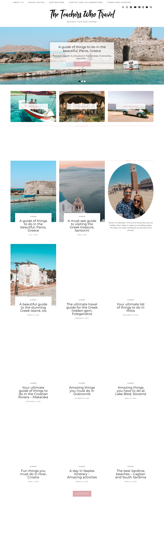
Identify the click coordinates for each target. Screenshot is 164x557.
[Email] (147, 7)
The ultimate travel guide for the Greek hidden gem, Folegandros (82, 309)
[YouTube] (135, 7)
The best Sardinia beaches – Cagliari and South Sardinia (130, 474)
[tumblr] (143, 7)
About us (18, 2)
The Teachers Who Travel (82, 14)
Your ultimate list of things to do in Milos (131, 307)
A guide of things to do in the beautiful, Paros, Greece (82, 49)
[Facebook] (139, 7)
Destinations (56, 2)
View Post (82, 64)
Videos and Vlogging (119, 2)
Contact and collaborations (86, 2)
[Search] (151, 7)
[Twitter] (123, 7)
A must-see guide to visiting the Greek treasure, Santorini (82, 225)
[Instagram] (127, 7)
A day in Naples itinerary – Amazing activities (82, 474)
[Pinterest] (131, 7)
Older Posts (82, 494)
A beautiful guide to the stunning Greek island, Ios (33, 307)
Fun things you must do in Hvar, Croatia (33, 474)
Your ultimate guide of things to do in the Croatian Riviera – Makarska (33, 392)
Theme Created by (141, 554)
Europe (33, 216)
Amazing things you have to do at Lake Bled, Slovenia (130, 391)
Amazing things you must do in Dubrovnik (82, 391)
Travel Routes (36, 2)
